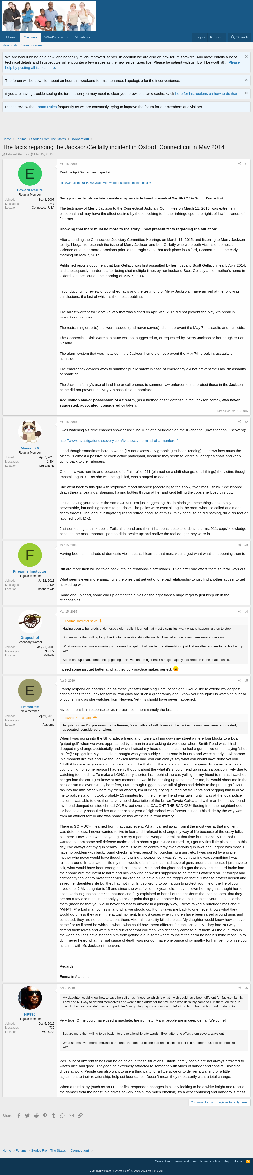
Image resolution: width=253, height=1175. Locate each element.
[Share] (240, 164)
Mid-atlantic (46, 465)
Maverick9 (30, 448)
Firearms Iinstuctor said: (80, 621)
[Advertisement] (92, 125)
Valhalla (49, 655)
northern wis (46, 589)
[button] (67, 37)
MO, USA (48, 1032)
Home (11, 37)
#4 (246, 611)
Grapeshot (30, 637)
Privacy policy (210, 1161)
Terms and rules (185, 1161)
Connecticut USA (43, 207)
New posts (10, 45)
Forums (30, 37)
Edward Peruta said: (77, 718)
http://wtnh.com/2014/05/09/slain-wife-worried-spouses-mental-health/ (105, 183)
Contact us (162, 1161)
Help (227, 1161)
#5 (246, 680)
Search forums (31, 45)
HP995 (30, 1014)
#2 (246, 422)
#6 (246, 988)
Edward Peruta (16, 154)
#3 (246, 545)
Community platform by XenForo (126, 1170)
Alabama (48, 724)
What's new (53, 37)
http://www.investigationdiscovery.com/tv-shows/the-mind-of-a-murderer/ (119, 440)
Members (82, 37)
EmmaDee (30, 707)
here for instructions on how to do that (206, 94)
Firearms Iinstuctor (30, 571)
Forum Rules (46, 107)
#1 (246, 164)
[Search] (239, 37)
